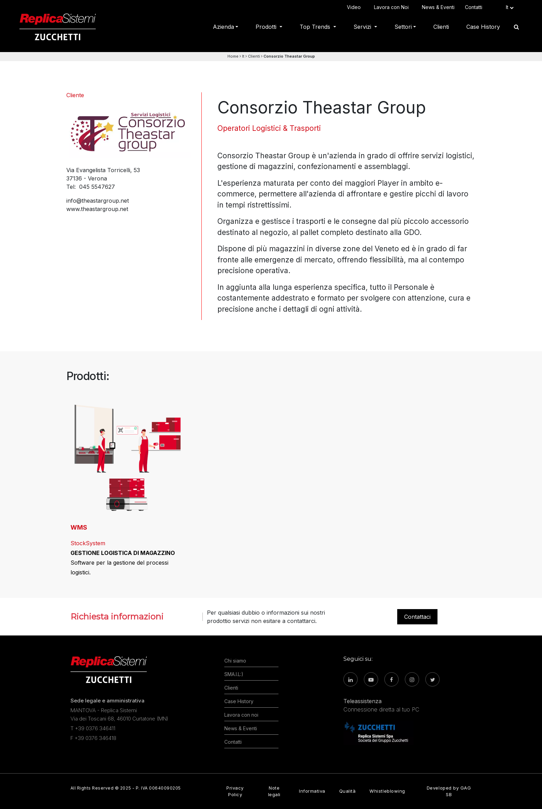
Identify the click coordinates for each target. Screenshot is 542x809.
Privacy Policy (235, 791)
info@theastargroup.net (97, 200)
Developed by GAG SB (449, 791)
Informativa (312, 791)
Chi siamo (235, 661)
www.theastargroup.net (97, 208)
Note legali (274, 791)
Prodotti (267, 26)
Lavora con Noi (392, 7)
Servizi (363, 26)
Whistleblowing (387, 791)
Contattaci (417, 616)
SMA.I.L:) (233, 674)
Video (355, 7)
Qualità (347, 791)
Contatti (475, 7)
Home (233, 56)
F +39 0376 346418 (93, 738)
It (243, 56)
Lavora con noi (241, 715)
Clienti (441, 26)
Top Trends (316, 26)
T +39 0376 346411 (92, 728)
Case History (483, 26)
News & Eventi (438, 7)
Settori (403, 26)
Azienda (223, 26)
